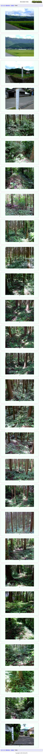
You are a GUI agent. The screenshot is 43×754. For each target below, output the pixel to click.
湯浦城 (12, 5)
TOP (2, 5)
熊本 (9, 5)
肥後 (7, 5)
